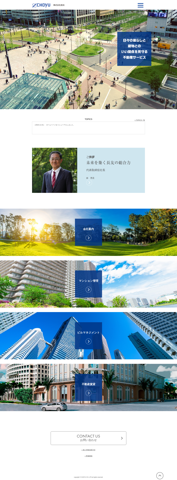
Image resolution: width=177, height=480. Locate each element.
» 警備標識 (88, 456)
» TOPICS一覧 (140, 120)
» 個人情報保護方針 (88, 450)
